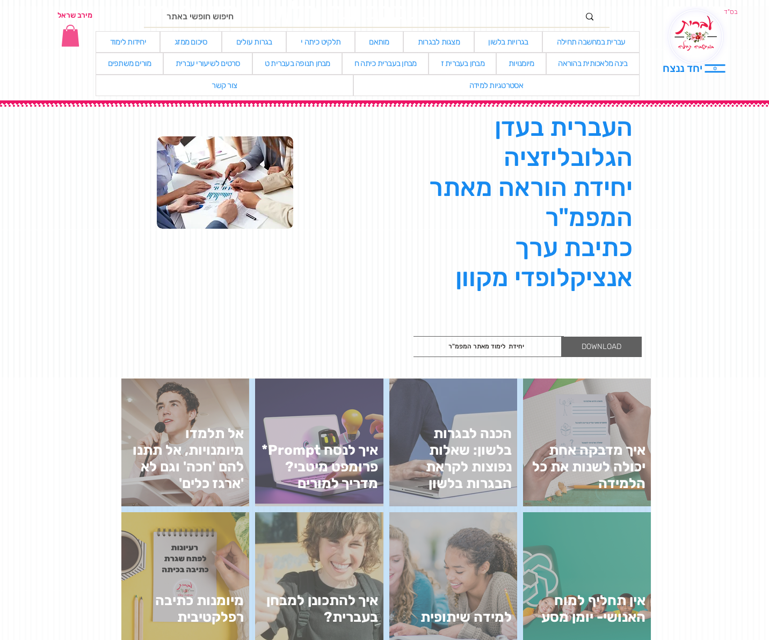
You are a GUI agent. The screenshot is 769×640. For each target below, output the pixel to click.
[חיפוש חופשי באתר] (372, 16)
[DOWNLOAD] (601, 347)
